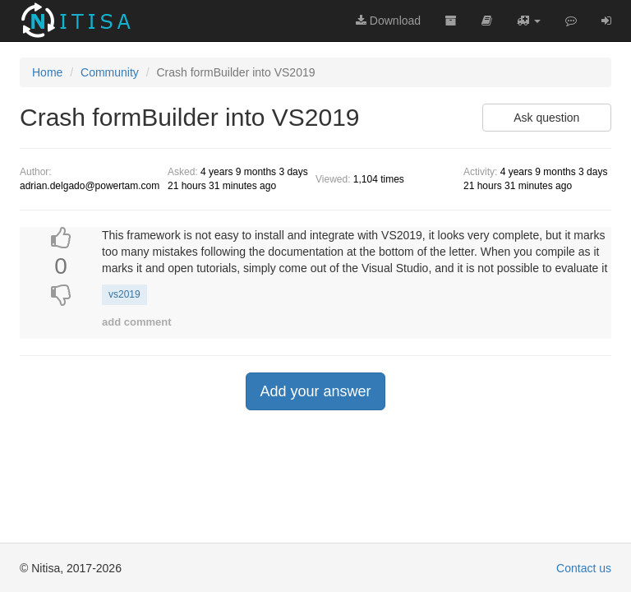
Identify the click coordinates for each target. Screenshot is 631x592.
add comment (137, 322)
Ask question (546, 117)
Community (110, 72)
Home (47, 72)
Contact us (583, 568)
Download (388, 20)
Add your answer (315, 391)
